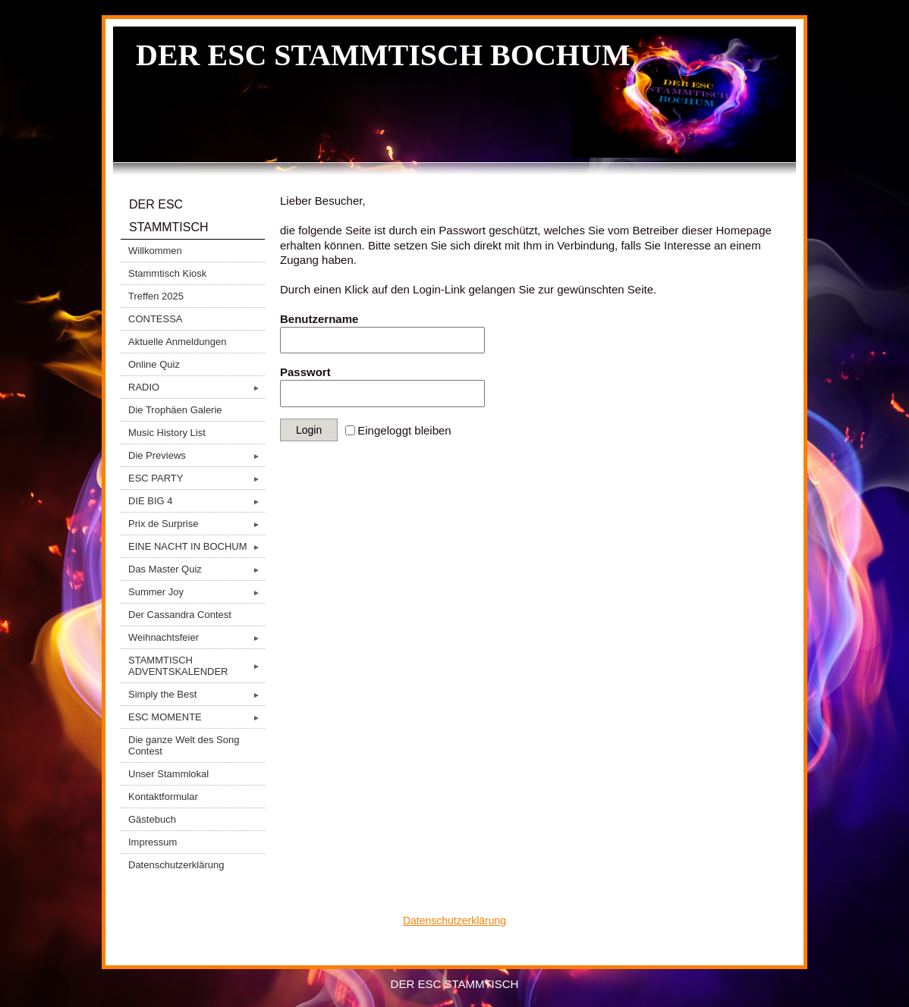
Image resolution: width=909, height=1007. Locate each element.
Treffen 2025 (156, 296)
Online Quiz (154, 364)
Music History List (167, 432)
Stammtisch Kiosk (167, 273)
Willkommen (155, 250)
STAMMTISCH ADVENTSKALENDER (196, 665)
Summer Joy (196, 592)
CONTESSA (155, 319)
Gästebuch (152, 819)
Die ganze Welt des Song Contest (183, 745)
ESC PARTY (196, 478)
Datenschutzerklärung (176, 865)
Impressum (152, 842)
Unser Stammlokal (168, 774)
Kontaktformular (163, 796)
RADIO (196, 387)
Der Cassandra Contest (179, 614)
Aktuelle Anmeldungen (177, 341)
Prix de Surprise (196, 523)
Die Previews (196, 455)
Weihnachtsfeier (196, 637)
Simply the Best (196, 694)
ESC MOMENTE (196, 717)
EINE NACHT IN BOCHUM (196, 546)
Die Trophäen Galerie (175, 410)
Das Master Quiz (196, 569)
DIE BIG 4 (196, 501)
